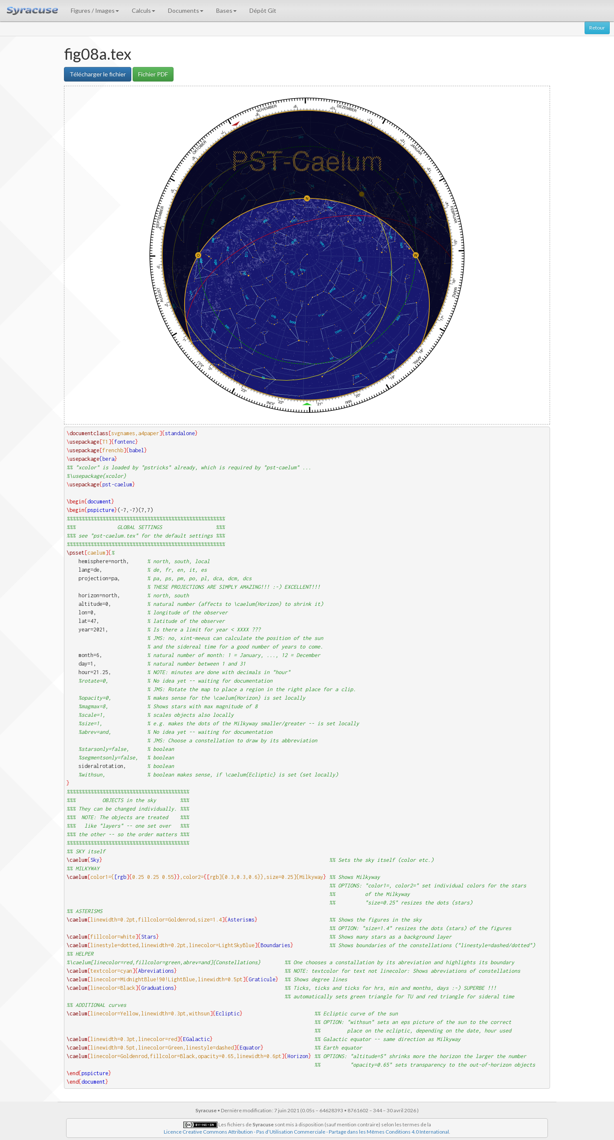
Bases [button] (226, 10)
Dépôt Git (262, 10)
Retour (597, 27)
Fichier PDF (153, 74)
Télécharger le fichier (98, 74)
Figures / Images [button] (95, 10)
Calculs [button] (143, 10)
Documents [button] (185, 10)
